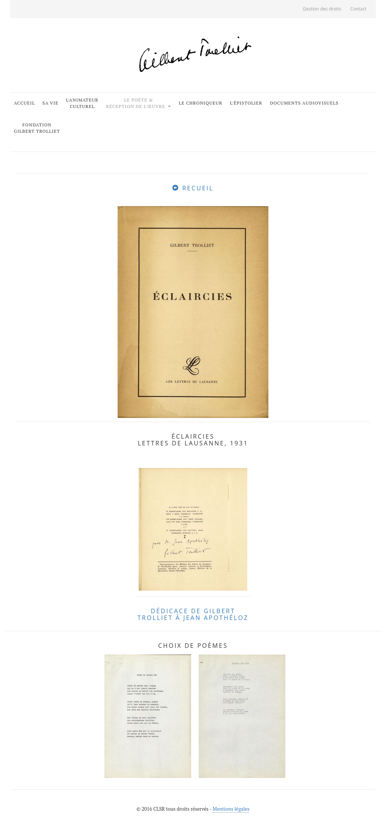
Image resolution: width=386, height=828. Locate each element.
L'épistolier (246, 103)
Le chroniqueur (200, 103)
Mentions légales (231, 808)
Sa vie (50, 103)
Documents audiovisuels (304, 103)
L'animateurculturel (82, 103)
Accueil (24, 103)
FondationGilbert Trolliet (37, 128)
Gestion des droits (322, 9)
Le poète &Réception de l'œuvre (136, 103)
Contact (358, 9)
